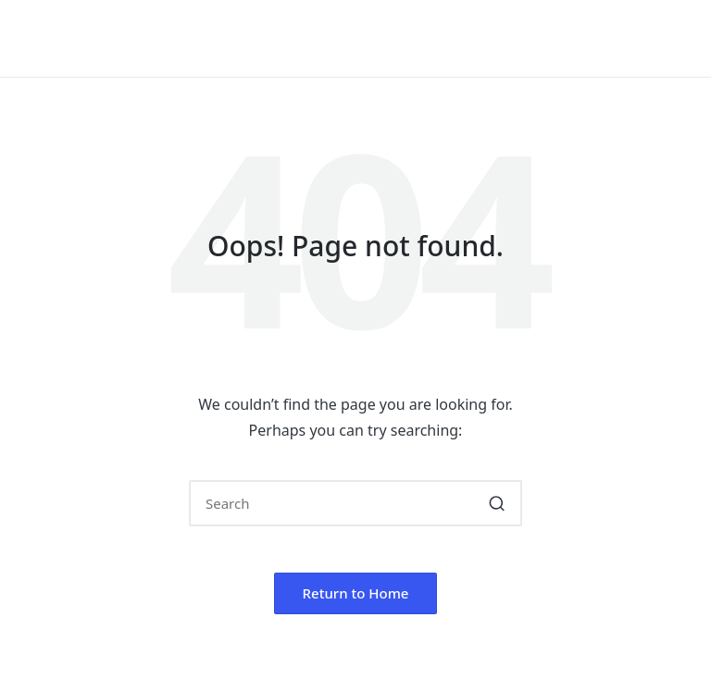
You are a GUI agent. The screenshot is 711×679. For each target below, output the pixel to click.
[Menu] (671, 38)
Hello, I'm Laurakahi (163, 38)
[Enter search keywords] (355, 503)
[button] (496, 503)
